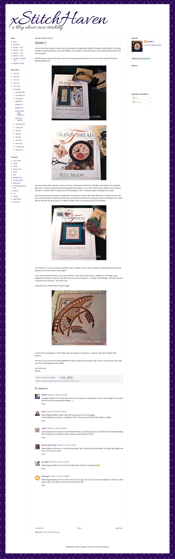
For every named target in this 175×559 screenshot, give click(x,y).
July (17, 131)
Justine (43, 428)
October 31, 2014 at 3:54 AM (56, 428)
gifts (14, 175)
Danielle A (150, 41)
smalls (15, 172)
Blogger (106, 547)
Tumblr (15, 196)
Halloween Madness (19, 119)
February (18, 147)
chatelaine (16, 202)
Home (79, 528)
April (17, 140)
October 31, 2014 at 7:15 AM (66, 445)
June (17, 134)
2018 (15, 80)
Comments (137, 102)
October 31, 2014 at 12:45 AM (56, 412)
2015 (15, 86)
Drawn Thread (94, 58)
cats (14, 193)
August (18, 127)
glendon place (17, 177)
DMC (72, 381)
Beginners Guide (18, 63)
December (19, 92)
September (19, 124)
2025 (15, 73)
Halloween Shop (66, 185)
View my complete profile (152, 45)
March (17, 143)
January (18, 150)
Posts (135, 98)
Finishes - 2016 (18, 56)
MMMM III (19, 108)
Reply (43, 404)
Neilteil (43, 395)
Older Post (118, 528)
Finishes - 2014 (18, 50)
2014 (15, 89)
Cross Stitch (44, 381)
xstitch (77, 381)
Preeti (43, 412)
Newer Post (39, 528)
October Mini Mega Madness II (19, 113)
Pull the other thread (48, 445)
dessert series (52, 381)
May (17, 137)
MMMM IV (19, 105)
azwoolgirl (45, 462)
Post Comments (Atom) (51, 532)
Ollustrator (91, 547)
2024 (15, 77)
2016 (15, 83)
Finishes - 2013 (18, 47)
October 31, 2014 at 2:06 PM (59, 476)
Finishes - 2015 (18, 53)
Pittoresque (45, 476)
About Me (16, 44)
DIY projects (66, 381)
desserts (59, 381)
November (19, 95)
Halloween (16, 183)
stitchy (15, 166)
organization (17, 199)
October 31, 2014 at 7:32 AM (59, 462)
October (18, 99)
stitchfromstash (18, 180)
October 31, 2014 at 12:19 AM (57, 395)
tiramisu (15, 191)
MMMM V (18, 101)
